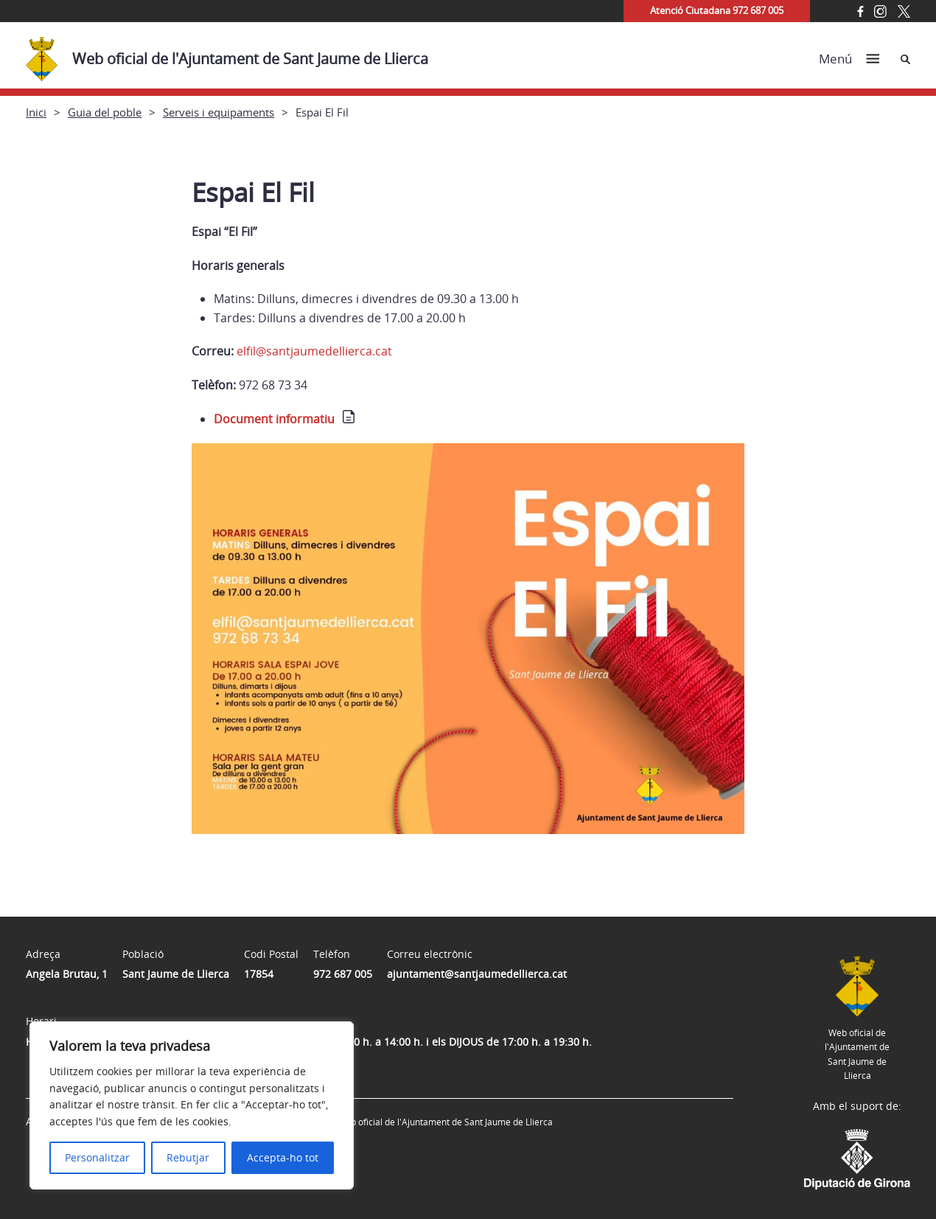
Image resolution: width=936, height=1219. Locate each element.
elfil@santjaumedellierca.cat (314, 351)
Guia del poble (105, 112)
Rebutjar (188, 1157)
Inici (36, 112)
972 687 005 (342, 974)
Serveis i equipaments (218, 112)
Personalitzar (97, 1157)
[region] (191, 1105)
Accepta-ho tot (282, 1157)
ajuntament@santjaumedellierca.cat (477, 974)
